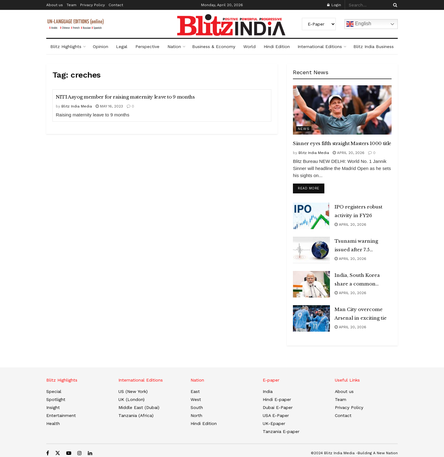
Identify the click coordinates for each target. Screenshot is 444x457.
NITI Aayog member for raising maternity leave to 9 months (125, 97)
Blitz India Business (373, 46)
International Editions (320, 46)
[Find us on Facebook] (47, 453)
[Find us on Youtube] (68, 453)
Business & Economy (213, 46)
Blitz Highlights (65, 46)
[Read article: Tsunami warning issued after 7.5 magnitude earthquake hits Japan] (311, 250)
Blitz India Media (76, 106)
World (249, 46)
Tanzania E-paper (281, 431)
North (196, 415)
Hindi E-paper (277, 399)
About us (54, 5)
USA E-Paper (276, 415)
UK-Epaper (274, 423)
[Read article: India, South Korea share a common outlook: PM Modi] (311, 284)
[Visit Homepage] (222, 24)
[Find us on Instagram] (79, 453)
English (358, 24)
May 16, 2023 (109, 106)
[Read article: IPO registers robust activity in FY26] (311, 216)
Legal (121, 46)
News (304, 129)
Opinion (100, 46)
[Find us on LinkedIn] (90, 453)
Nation (174, 46)
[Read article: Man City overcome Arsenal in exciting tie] (311, 318)
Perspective (147, 46)
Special (53, 391)
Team (71, 5)
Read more (311, 187)
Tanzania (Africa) (136, 415)
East (195, 391)
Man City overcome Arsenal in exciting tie (361, 313)
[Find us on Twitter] (57, 453)
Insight (53, 407)
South (197, 407)
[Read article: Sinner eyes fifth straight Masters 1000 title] (342, 110)
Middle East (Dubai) (138, 407)
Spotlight (55, 399)
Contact (116, 5)
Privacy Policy (92, 5)
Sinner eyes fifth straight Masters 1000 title (342, 143)
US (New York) (133, 391)
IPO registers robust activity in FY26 (358, 211)
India (268, 391)
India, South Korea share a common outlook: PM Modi (357, 280)
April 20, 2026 (348, 153)
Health (53, 423)
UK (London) (131, 399)
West (196, 399)
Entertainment (61, 415)
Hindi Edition (277, 46)
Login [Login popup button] (334, 5)
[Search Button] (394, 5)
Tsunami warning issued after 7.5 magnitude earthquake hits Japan (362, 246)
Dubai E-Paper (278, 407)
